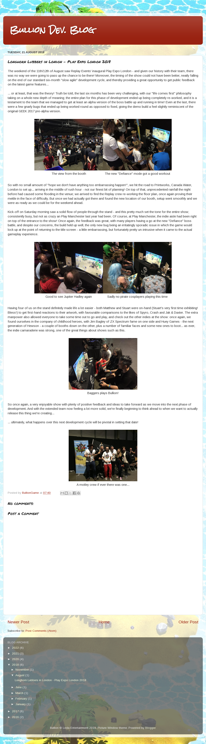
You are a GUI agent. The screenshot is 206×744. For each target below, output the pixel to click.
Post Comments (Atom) (41, 630)
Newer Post (18, 622)
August (20, 675)
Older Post (188, 622)
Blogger (150, 727)
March (19, 693)
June (19, 687)
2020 (16, 659)
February (21, 698)
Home (104, 622)
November (22, 669)
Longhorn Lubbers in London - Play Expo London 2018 (50, 680)
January (21, 704)
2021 (16, 653)
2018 (16, 664)
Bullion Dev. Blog (52, 30)
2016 (16, 717)
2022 (16, 647)
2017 (16, 711)
